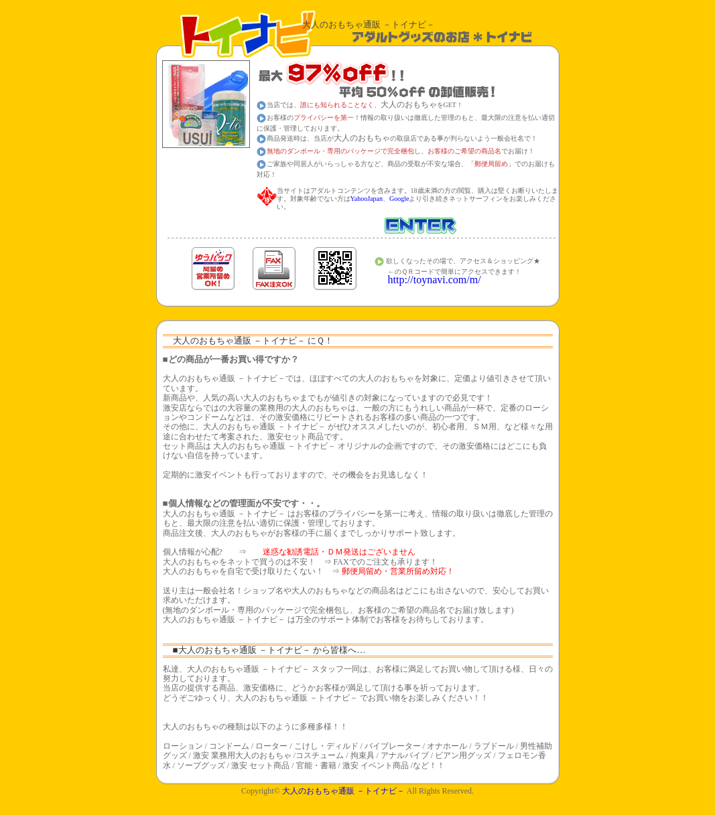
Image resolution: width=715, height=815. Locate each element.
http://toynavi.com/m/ (434, 279)
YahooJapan (366, 198)
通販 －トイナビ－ (343, 791)
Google (399, 198)
